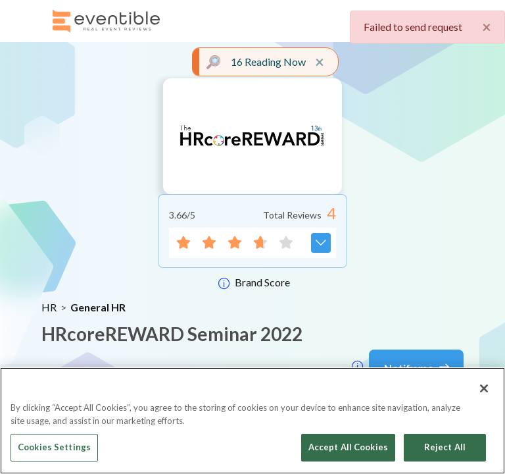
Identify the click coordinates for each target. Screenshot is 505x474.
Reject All (445, 447)
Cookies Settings (54, 447)
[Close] (483, 388)
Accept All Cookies (348, 447)
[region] (252, 420)
